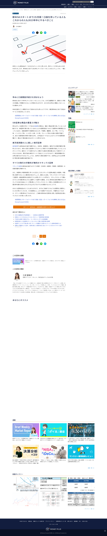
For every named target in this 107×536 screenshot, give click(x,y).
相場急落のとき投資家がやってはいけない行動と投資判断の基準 (32, 221)
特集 (73, 4)
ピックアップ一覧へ (88, 114)
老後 (75, 7)
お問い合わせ (70, 521)
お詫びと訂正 (84, 521)
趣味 (85, 7)
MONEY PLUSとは (23, 521)
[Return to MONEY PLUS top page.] (20, 2)
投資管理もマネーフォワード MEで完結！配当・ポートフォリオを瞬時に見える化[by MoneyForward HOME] (40, 117)
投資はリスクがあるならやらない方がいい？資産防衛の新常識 (32, 217)
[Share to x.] (37, 32)
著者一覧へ (90, 196)
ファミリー (91, 7)
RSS (80, 521)
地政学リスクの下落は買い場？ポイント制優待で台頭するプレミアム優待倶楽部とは (38, 223)
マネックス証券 (17, 166)
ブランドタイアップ (88, 4)
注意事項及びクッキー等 (61, 521)
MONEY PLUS (15, 9)
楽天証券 (15, 146)
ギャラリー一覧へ (89, 508)
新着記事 (63, 4)
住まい (80, 7)
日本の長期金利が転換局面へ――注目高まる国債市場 (29, 215)
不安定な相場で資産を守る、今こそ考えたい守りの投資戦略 (31, 219)
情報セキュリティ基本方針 (38, 521)
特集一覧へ (90, 144)
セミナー (79, 4)
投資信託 (15, 29)
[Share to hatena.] (45, 32)
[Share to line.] (41, 32)
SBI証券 (36, 126)
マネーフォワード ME (53, 524)
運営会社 (30, 521)
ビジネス (70, 7)
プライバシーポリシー (49, 521)
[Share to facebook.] (33, 32)
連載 (69, 4)
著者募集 (76, 521)
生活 (65, 7)
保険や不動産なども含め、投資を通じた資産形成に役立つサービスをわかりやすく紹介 (38, 225)
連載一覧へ (90, 468)
